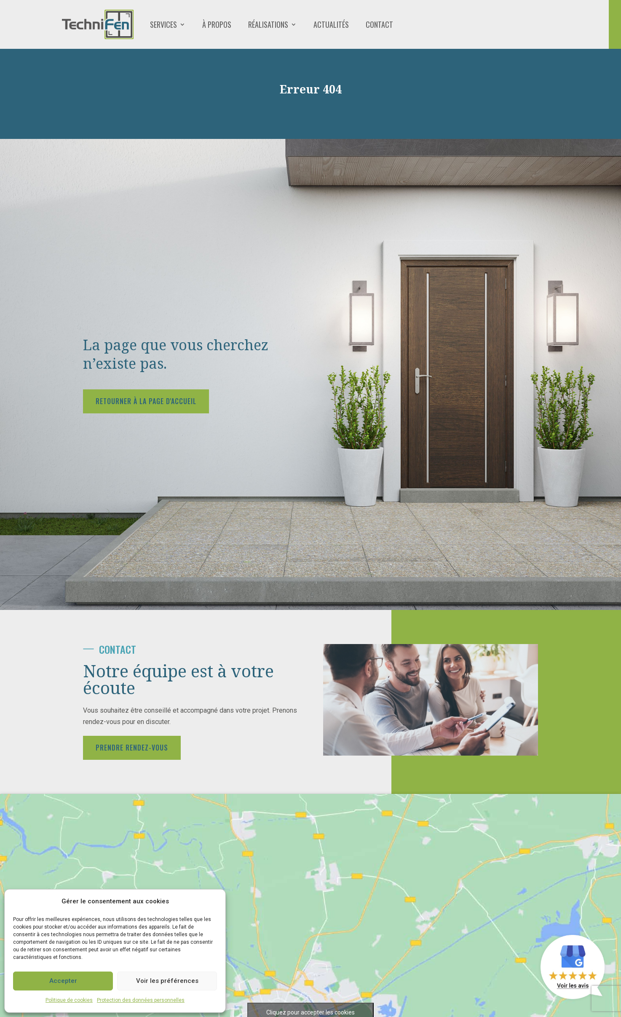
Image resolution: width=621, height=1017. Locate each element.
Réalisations (268, 24)
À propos (216, 24)
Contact (379, 24)
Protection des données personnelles (141, 1000)
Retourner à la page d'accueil (146, 401)
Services (163, 24)
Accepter (63, 981)
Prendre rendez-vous (132, 748)
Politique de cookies (69, 1000)
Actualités (331, 24)
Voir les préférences (167, 981)
